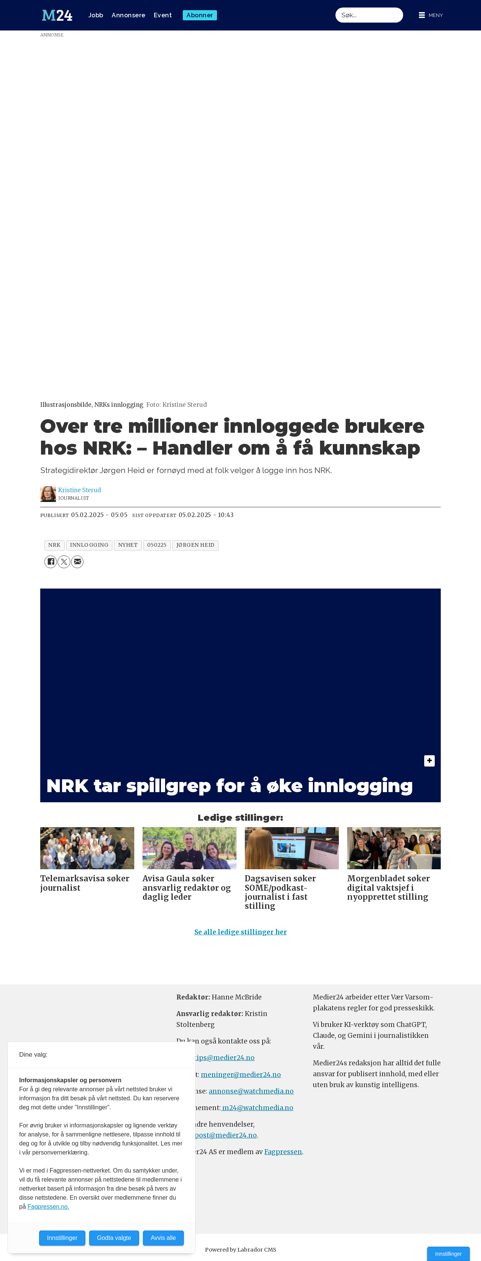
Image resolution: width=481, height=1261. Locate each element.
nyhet (128, 545)
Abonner (200, 15)
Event (163, 15)
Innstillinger (448, 1254)
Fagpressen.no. (48, 1206)
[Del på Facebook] (50, 561)
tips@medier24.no (224, 1058)
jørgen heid (195, 545)
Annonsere (129, 15)
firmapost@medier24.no (216, 1135)
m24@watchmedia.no (257, 1108)
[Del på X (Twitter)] (64, 561)
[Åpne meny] (431, 15)
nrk (54, 545)
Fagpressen (283, 1152)
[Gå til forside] (57, 15)
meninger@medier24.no (241, 1075)
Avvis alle (163, 1238)
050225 (157, 545)
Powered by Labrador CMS (240, 1249)
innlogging (89, 545)
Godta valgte (114, 1238)
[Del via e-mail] (77, 561)
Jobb (95, 15)
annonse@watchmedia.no (251, 1091)
